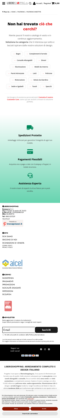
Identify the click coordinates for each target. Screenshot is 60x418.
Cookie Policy (7, 246)
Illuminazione (20, 67)
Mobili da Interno (41, 67)
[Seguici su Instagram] (45, 350)
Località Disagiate (11, 288)
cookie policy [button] (30, 398)
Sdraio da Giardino (40, 80)
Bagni (18, 54)
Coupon (6, 294)
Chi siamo (7, 236)
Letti (35, 73)
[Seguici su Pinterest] (49, 350)
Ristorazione (20, 80)
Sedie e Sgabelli (17, 86)
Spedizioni (7, 291)
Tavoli (34, 86)
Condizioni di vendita (13, 243)
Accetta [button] (44, 408)
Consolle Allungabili (24, 60)
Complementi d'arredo (38, 54)
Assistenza (8, 278)
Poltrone (48, 73)
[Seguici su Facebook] (41, 350)
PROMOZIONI (8, 284)
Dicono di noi (9, 239)
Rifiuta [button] (16, 408)
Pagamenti (7, 281)
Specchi (49, 86)
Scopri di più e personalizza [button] (30, 413)
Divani (43, 60)
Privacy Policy (7, 247)
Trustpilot (6, 219)
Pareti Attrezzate (17, 73)
